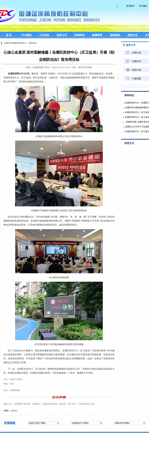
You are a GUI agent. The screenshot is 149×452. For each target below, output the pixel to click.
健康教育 (97, 35)
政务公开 (62, 35)
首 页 (9, 35)
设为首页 (143, 6)
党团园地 (115, 35)
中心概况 (26, 35)
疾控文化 (132, 35)
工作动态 (44, 35)
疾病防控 (79, 35)
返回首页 (130, 6)
